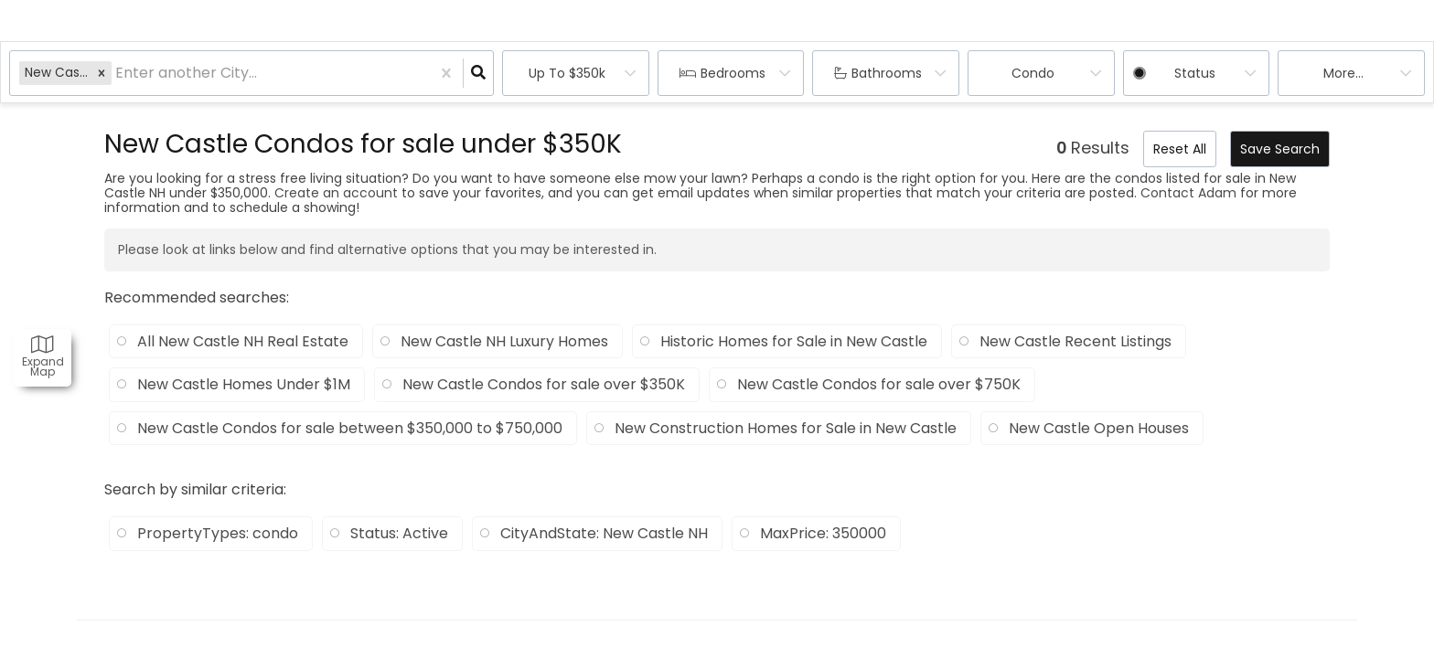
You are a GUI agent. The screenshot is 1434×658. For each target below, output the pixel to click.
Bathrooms (886, 73)
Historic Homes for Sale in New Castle (793, 341)
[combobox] (117, 73)
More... (1343, 73)
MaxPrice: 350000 (823, 534)
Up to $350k (567, 73)
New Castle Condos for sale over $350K (543, 385)
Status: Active (399, 534)
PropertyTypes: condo (217, 534)
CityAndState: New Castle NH (604, 534)
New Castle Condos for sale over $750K (879, 385)
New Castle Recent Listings (1075, 341)
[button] (101, 72)
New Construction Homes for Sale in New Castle (786, 428)
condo (1032, 73)
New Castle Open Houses (1099, 428)
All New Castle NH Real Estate (242, 341)
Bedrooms (733, 73)
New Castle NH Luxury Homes (504, 341)
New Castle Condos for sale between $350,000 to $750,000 (349, 428)
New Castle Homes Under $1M (243, 385)
